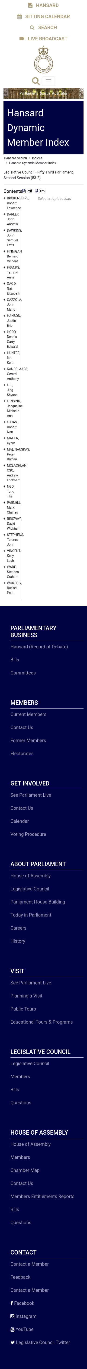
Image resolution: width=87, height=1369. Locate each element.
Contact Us (21, 727)
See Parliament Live (30, 795)
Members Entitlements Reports (42, 1196)
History (17, 941)
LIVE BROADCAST (43, 39)
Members (20, 1076)
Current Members (28, 714)
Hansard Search (15, 158)
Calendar (19, 821)
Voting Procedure (28, 834)
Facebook (22, 1303)
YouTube (22, 1329)
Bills (14, 660)
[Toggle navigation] (48, 81)
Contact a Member (29, 1264)
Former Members (28, 740)
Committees (23, 673)
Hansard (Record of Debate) (39, 647)
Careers (18, 928)
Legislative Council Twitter (40, 1342)
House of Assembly (30, 876)
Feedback (20, 1277)
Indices (37, 158)
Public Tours (23, 1009)
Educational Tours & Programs (41, 1022)
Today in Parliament (30, 915)
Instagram (23, 1316)
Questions (20, 1102)
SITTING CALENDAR (43, 16)
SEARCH (43, 27)
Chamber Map (25, 1170)
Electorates (22, 753)
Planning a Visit (26, 996)
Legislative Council (29, 889)
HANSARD (43, 5)
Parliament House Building (37, 902)
